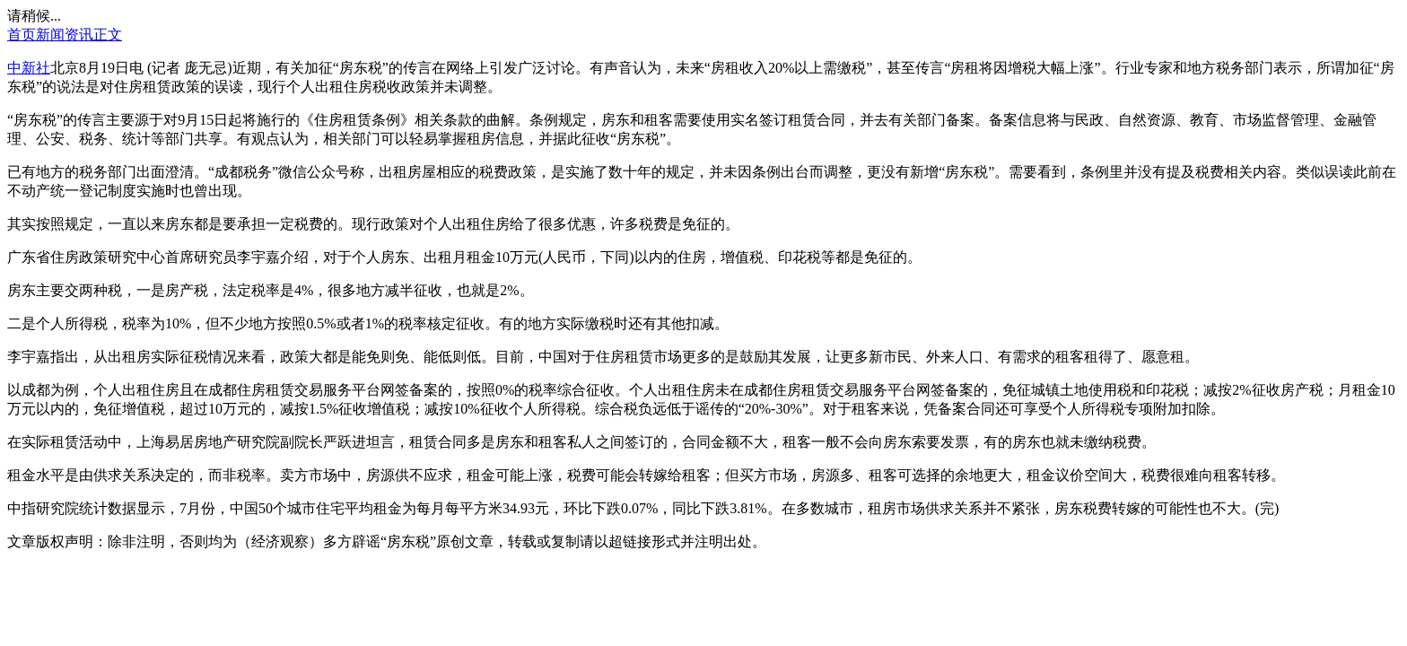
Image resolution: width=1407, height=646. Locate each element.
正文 (107, 34)
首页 (21, 34)
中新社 (28, 67)
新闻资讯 (64, 34)
